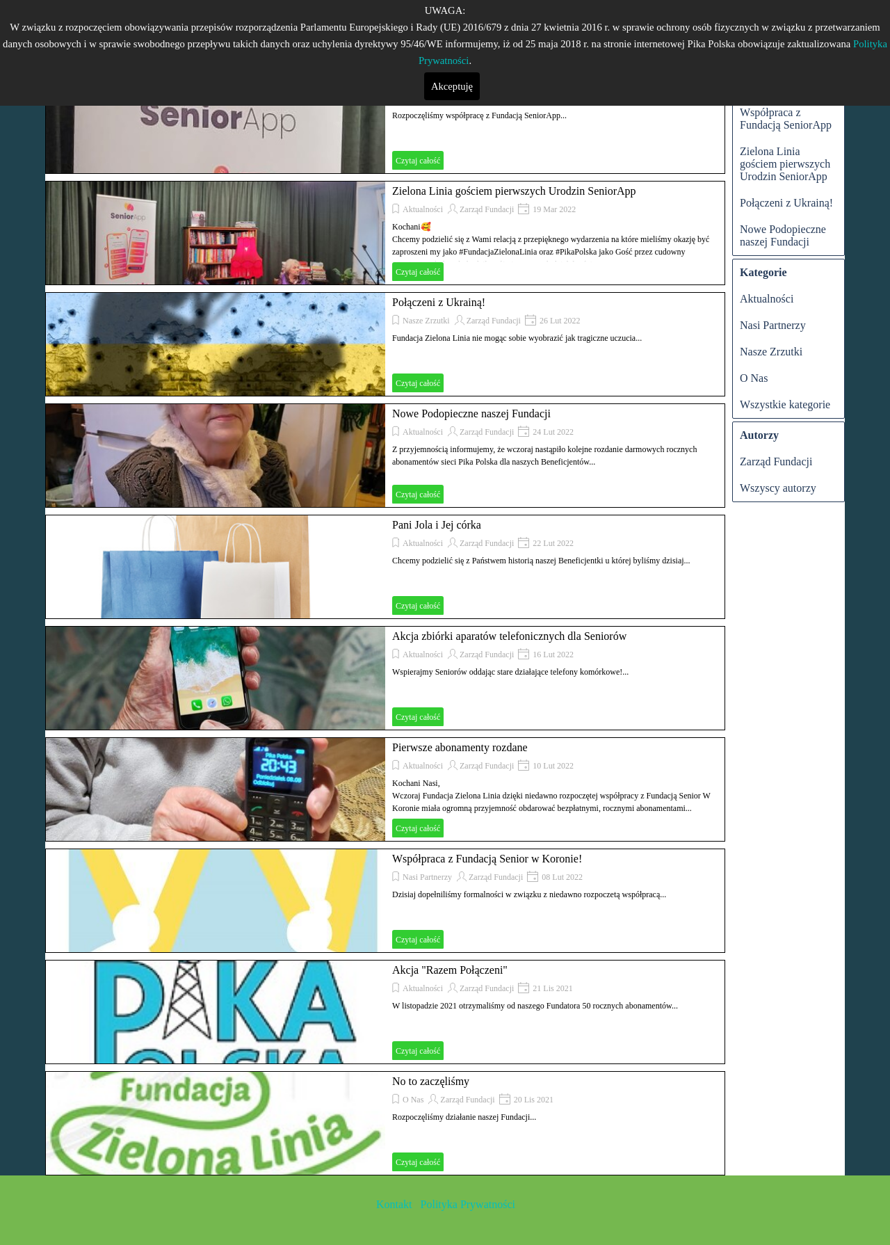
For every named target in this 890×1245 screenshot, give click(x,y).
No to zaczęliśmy (430, 1081)
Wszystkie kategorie (785, 404)
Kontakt (395, 1204)
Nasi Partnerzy (427, 877)
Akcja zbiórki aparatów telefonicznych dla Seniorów (509, 636)
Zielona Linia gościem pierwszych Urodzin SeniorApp (514, 191)
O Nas (413, 1100)
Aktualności (423, 209)
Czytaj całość (418, 161)
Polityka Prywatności (466, 1204)
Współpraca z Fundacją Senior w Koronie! (487, 859)
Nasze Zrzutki (426, 321)
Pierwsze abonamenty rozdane (460, 747)
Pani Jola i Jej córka (436, 525)
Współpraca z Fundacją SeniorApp (786, 118)
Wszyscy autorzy (778, 488)
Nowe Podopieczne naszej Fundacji (471, 413)
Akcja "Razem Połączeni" (450, 970)
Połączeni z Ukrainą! (438, 302)
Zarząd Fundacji (487, 209)
